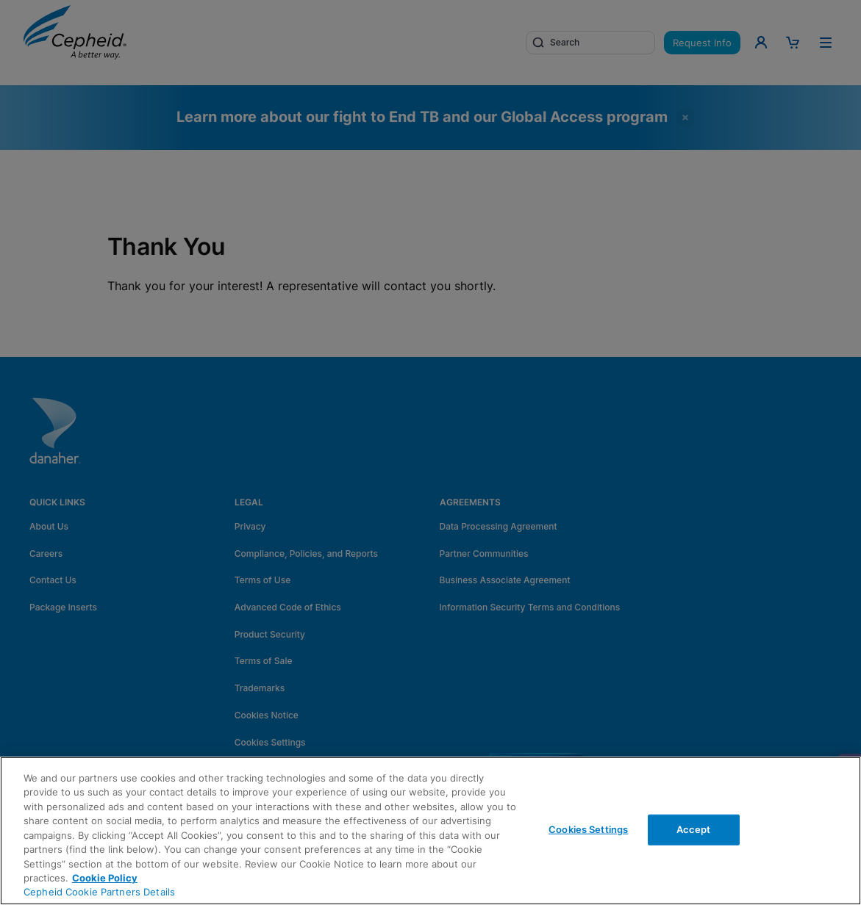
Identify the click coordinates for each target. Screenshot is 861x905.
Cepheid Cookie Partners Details (99, 892)
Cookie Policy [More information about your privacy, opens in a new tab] (104, 878)
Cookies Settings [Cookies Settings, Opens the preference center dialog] (588, 829)
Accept (693, 829)
